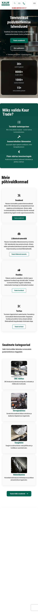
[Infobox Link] (19, 374)
